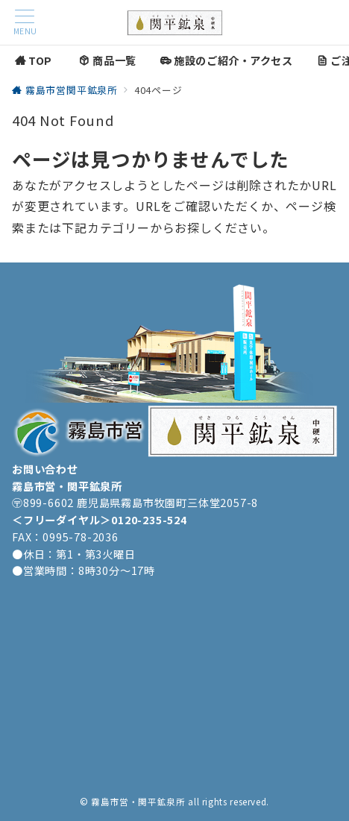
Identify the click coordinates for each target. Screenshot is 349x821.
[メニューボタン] (24, 23)
